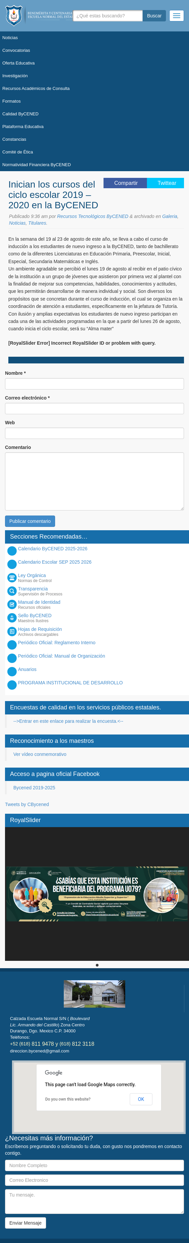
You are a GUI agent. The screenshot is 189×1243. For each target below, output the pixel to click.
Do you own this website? (67, 1099)
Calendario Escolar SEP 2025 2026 (54, 562)
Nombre (15, 373)
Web (10, 422)
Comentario (18, 447)
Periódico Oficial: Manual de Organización (61, 656)
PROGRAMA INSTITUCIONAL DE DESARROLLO (70, 682)
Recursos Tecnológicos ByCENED (92, 216)
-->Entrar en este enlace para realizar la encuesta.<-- (68, 721)
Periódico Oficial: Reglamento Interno (57, 642)
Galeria (169, 216)
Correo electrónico (27, 398)
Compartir (126, 183)
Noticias (17, 223)
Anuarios (27, 669)
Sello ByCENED (101, 618)
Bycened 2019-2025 (34, 787)
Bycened (52, 15)
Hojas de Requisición (101, 632)
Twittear (167, 183)
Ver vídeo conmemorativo (39, 754)
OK (141, 1099)
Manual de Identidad (101, 604)
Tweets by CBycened (27, 804)
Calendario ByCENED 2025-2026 (52, 548)
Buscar (154, 15)
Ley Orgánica (101, 578)
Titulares (37, 223)
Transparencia (101, 591)
